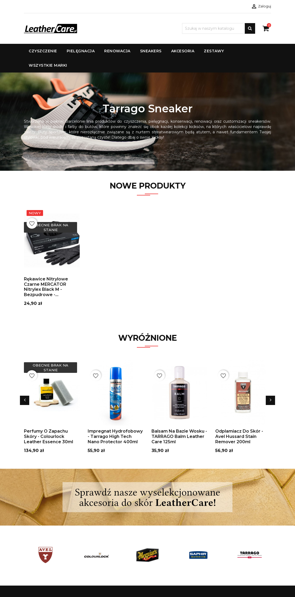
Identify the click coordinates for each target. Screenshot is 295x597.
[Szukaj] (218, 28)
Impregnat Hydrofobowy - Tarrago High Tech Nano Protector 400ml (115, 436)
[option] (147, 122)
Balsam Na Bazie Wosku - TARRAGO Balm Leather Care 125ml (179, 436)
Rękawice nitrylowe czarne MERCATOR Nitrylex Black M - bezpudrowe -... (46, 286)
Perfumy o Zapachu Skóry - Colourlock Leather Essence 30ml (48, 436)
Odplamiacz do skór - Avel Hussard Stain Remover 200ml (239, 436)
